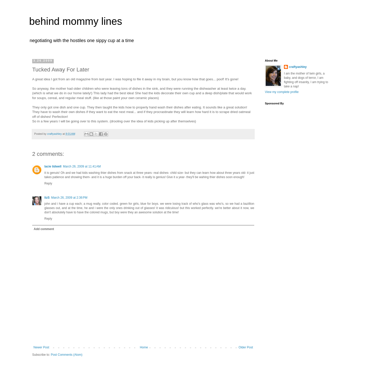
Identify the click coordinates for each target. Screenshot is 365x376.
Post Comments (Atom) (66, 354)
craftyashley (298, 67)
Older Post (246, 347)
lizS (47, 197)
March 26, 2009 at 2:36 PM (69, 197)
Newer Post (41, 347)
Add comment (44, 229)
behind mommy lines (75, 21)
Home (144, 347)
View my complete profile (282, 92)
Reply (48, 183)
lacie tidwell (52, 166)
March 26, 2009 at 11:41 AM (82, 166)
